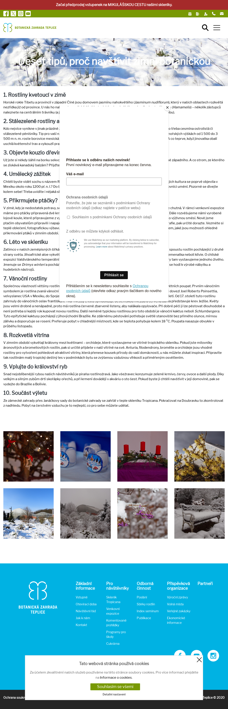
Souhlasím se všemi (115, 686)
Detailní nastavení (114, 694)
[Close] (167, 107)
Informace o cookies (116, 678)
